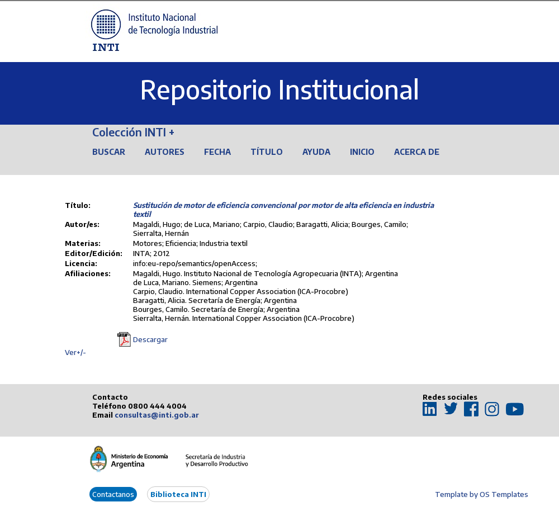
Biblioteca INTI (178, 494)
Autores (164, 152)
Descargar (150, 339)
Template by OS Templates (481, 494)
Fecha (217, 152)
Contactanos (113, 494)
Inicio (362, 152)
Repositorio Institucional (279, 89)
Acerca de (416, 152)
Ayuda (316, 152)
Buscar (108, 152)
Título (266, 152)
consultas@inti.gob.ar (157, 414)
